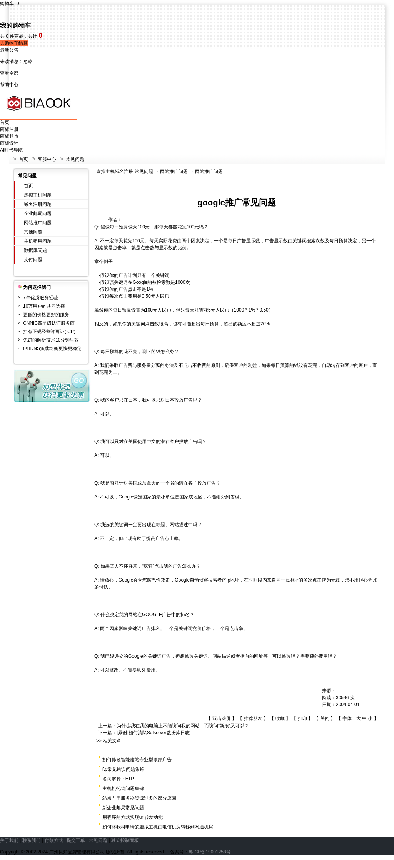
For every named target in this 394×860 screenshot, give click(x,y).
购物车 (9, 3)
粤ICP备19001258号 (209, 852)
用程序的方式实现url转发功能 (132, 817)
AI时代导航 (11, 150)
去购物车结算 (14, 43)
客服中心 (47, 159)
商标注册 (9, 129)
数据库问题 (35, 250)
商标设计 (9, 143)
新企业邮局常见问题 (123, 807)
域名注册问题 (38, 204)
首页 (4, 122)
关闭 (324, 718)
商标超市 (9, 136)
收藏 (280, 718)
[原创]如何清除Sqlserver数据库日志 (153, 732)
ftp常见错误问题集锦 (123, 769)
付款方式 (54, 840)
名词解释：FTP (118, 779)
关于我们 (9, 840)
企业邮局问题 (38, 213)
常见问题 (75, 159)
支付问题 (33, 259)
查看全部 (9, 73)
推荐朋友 (253, 718)
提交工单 (76, 840)
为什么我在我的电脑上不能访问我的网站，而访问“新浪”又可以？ (183, 725)
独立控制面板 (125, 840)
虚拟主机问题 (38, 195)
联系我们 (31, 840)
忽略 (28, 61)
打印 (302, 718)
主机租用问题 (38, 241)
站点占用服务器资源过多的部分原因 (139, 798)
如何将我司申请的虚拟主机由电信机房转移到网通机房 (157, 827)
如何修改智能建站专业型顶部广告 (137, 759)
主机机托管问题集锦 (123, 788)
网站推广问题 (38, 222)
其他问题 (33, 232)
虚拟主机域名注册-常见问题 (124, 171)
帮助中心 (9, 84)
